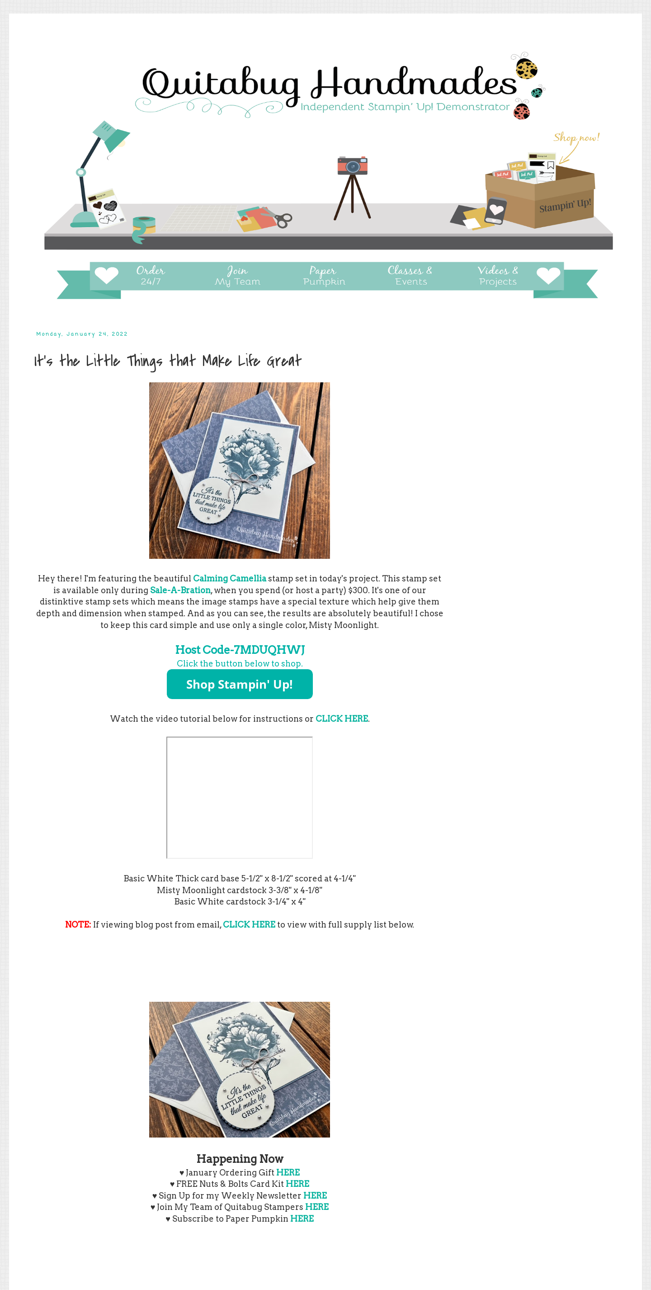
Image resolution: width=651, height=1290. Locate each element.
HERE (297, 1184)
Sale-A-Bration (180, 590)
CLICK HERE (342, 719)
